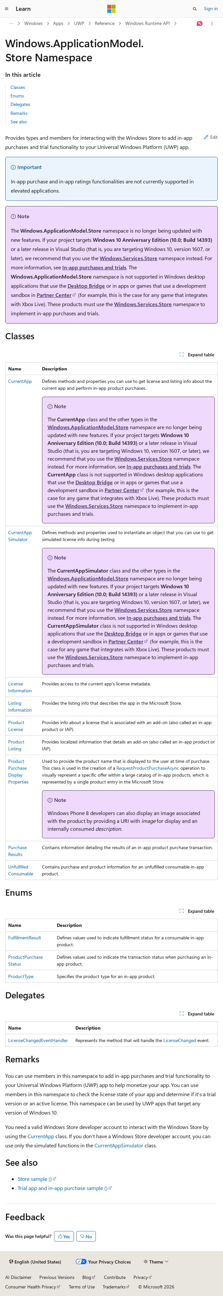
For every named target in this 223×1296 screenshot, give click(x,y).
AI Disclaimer (18, 1277)
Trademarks (114, 1287)
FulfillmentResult (24, 937)
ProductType (20, 976)
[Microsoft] (111, 9)
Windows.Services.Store (128, 258)
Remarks (19, 113)
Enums (17, 96)
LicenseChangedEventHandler (38, 1040)
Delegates (20, 104)
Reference (104, 23)
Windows (33, 23)
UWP (79, 23)
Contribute (115, 1277)
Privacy (140, 1277)
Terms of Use (82, 1287)
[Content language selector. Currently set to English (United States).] (35, 1262)
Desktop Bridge (86, 285)
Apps (58, 23)
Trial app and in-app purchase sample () (63, 1187)
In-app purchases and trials (94, 267)
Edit (211, 137)
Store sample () (35, 1178)
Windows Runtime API (147, 23)
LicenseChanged (179, 1040)
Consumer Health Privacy (30, 1287)
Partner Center (54, 294)
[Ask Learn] (199, 23)
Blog (86, 1277)
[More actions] (212, 23)
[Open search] (194, 9)
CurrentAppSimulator (118, 1145)
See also (18, 121)
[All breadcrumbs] (11, 23)
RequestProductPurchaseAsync (147, 768)
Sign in (211, 8)
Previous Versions (56, 1277)
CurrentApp (20, 381)
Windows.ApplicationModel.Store (88, 427)
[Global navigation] (6, 9)
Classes (17, 87)
